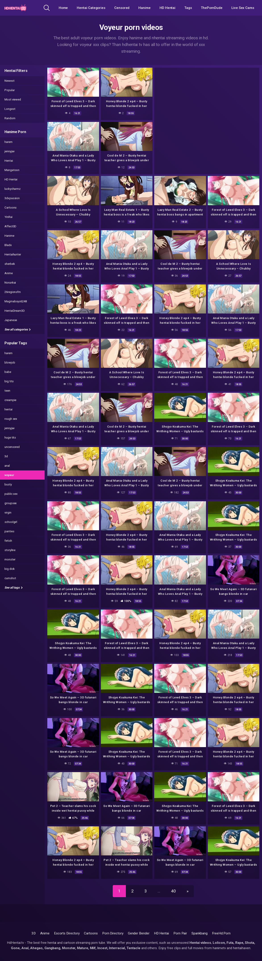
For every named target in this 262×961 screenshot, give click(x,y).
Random (9, 118)
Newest (9, 80)
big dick (9, 568)
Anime (8, 273)
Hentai (8, 160)
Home (63, 8)
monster (9, 559)
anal (7, 465)
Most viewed (12, 99)
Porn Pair (180, 933)
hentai (8, 409)
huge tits (10, 437)
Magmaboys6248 (15, 301)
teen (7, 390)
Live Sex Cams (242, 8)
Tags (188, 8)
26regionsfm (12, 292)
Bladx (8, 245)
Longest (9, 109)
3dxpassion (12, 198)
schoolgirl (10, 522)
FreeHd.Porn (221, 933)
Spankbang (199, 933)
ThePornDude (211, 8)
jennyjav (9, 151)
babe (7, 372)
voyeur (9, 475)
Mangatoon (11, 170)
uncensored (12, 447)
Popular (9, 90)
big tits (9, 381)
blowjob (9, 362)
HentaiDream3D (14, 310)
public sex (11, 493)
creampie (10, 400)
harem (8, 142)
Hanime (144, 8)
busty (8, 484)
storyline (9, 550)
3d (6, 456)
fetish (8, 540)
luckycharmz (12, 188)
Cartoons (10, 207)
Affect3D (10, 226)
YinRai (8, 217)
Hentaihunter (12, 254)
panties (9, 531)
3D (33, 933)
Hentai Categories (91, 8)
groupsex (10, 503)
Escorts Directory (67, 933)
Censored (121, 8)
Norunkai (10, 282)
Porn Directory (112, 933)
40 (173, 891)
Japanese (10, 320)
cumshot (10, 578)
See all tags (13, 587)
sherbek (9, 263)
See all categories (17, 329)
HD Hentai (167, 8)
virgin (7, 512)
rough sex (10, 418)
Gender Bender (139, 933)
